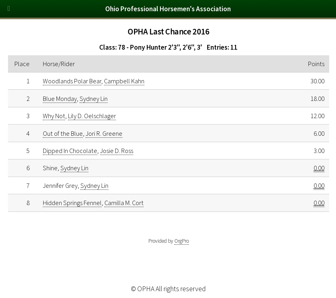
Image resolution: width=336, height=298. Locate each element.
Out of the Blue (63, 133)
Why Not (54, 116)
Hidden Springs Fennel (72, 203)
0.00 (319, 168)
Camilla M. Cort (124, 203)
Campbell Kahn (124, 81)
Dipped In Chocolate (70, 151)
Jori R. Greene (104, 133)
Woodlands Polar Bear (72, 81)
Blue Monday (60, 99)
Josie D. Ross (116, 151)
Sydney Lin (94, 99)
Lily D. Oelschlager (92, 116)
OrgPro (181, 241)
